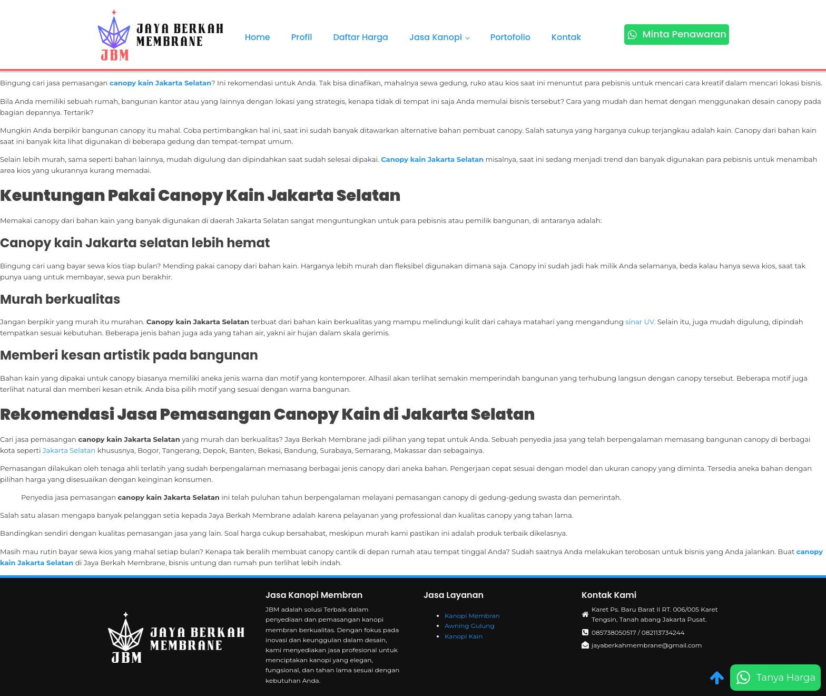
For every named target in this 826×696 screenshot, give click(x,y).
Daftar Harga (360, 37)
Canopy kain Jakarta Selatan (432, 159)
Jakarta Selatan (69, 450)
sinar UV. (640, 321)
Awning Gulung (470, 626)
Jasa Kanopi (435, 37)
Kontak (566, 37)
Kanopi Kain (464, 636)
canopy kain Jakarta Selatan (160, 83)
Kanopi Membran (472, 616)
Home (257, 37)
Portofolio (510, 37)
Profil (301, 37)
